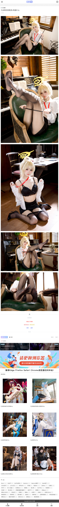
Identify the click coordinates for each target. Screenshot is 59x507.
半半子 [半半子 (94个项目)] (3, 487)
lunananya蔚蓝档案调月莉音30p (8, 346)
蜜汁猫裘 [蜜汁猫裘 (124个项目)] (21, 494)
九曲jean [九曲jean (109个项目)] (36, 485)
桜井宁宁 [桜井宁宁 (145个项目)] (31, 490)
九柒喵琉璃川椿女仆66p (36, 474)
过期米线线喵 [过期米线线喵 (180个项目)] (44, 494)
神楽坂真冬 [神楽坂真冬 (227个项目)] (5, 494)
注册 (31, 327)
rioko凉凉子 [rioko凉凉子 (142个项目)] (5, 485)
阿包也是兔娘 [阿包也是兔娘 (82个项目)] (53, 494)
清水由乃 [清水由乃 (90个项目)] (14, 492)
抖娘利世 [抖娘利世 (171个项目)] (49, 487)
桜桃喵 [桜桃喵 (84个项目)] (37, 490)
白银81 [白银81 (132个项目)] (40, 492)
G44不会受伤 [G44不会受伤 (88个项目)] (18, 483)
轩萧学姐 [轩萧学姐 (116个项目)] (35, 494)
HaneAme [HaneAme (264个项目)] (26, 483)
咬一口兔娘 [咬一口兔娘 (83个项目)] (10, 487)
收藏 (10, 337)
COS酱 (33, 501)
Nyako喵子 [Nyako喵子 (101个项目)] (45, 483)
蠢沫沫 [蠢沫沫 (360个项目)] (28, 494)
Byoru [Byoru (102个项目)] (3, 483)
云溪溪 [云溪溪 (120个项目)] (51, 485)
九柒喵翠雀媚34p (5, 440)
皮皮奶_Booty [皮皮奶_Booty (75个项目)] (49, 492)
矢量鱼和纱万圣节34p (53, 346)
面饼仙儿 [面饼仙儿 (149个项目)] (29, 496)
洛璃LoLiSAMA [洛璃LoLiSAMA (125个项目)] (5, 492)
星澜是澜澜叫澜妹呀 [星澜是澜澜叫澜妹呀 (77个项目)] (21, 490)
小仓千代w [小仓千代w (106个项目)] (40, 487)
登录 (28, 327)
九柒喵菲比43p (34, 440)
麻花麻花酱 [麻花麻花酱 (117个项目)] (37, 496)
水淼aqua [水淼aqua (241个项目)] (45, 490)
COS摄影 (3, 7)
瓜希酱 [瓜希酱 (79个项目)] (21, 492)
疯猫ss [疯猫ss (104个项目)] (27, 492)
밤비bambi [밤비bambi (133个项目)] (22, 485)
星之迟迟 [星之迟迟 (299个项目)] (11, 490)
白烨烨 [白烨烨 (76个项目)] (34, 492)
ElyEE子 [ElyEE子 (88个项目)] (10, 483)
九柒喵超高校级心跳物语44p (37, 406)
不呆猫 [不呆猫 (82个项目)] (29, 485)
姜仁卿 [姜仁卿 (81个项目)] (33, 487)
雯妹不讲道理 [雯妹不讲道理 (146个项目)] (13, 496)
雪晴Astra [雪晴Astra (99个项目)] (4, 496)
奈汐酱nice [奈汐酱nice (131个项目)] (19, 487)
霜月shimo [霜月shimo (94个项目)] (21, 496)
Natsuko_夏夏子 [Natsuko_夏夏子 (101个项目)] (36, 483)
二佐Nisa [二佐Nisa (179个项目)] (44, 485)
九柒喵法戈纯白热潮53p (7, 474)
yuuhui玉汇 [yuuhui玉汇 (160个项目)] (14, 485)
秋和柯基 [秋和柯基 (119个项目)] (13, 494)
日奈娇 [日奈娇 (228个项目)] (4, 490)
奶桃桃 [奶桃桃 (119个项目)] (27, 487)
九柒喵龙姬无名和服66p (7, 406)
